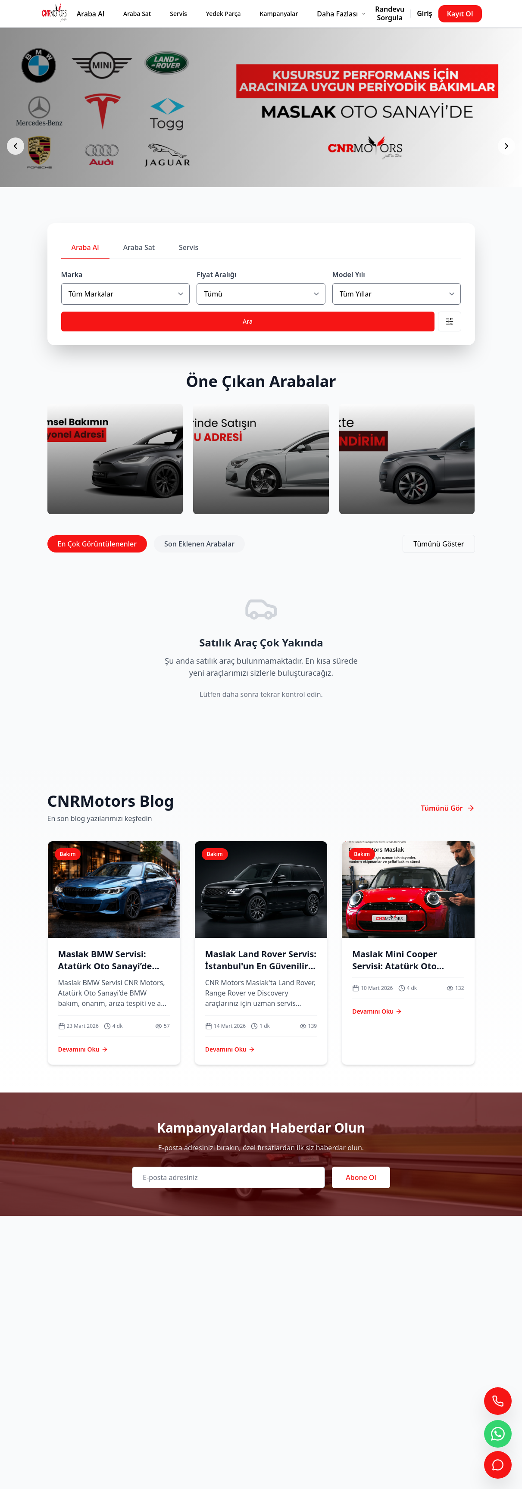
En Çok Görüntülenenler (97, 544)
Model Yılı (348, 274)
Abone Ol (361, 1177)
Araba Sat (137, 13)
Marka (72, 274)
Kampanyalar (279, 13)
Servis (178, 13)
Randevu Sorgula (389, 13)
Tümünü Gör (448, 808)
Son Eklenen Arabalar (199, 544)
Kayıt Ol (460, 14)
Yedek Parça (223, 13)
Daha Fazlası (341, 14)
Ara (248, 321)
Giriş (424, 13)
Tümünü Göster (438, 544)
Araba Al (90, 14)
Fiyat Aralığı (216, 274)
